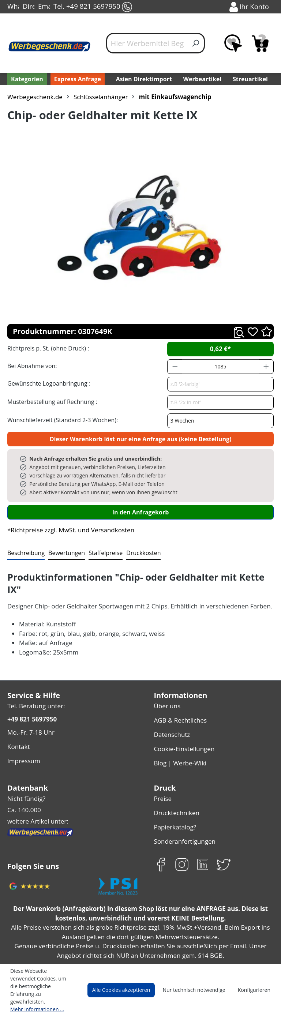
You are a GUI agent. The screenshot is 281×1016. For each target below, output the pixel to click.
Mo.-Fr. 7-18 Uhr (30, 718)
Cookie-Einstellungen (183, 732)
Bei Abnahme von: (31, 366)
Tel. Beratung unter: (34, 693)
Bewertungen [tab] (64, 553)
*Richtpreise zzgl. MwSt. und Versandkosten (68, 529)
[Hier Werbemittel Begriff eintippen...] (146, 43)
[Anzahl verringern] (175, 366)
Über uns (166, 693)
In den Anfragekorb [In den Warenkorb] (140, 512)
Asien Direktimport (144, 79)
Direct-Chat (28, 7)
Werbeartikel (203, 79)
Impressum (22, 744)
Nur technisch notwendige (198, 998)
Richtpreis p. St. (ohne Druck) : (47, 348)
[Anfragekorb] (260, 43)
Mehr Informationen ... (35, 1009)
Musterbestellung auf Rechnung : (50, 401)
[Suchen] (196, 43)
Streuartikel (252, 79)
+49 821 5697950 (31, 706)
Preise (162, 780)
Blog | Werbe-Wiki (178, 745)
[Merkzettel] (233, 43)
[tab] (25, 553)
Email (44, 7)
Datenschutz (171, 719)
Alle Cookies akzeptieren (128, 998)
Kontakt (18, 731)
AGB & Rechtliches (180, 706)
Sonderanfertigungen (183, 819)
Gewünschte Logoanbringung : (47, 383)
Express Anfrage (76, 79)
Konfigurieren (255, 998)
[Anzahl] (220, 366)
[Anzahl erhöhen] (266, 366)
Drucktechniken (175, 793)
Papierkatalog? (174, 806)
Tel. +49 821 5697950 (92, 7)
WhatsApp (13, 7)
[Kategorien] (26, 79)
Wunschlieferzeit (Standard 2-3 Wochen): (60, 420)
